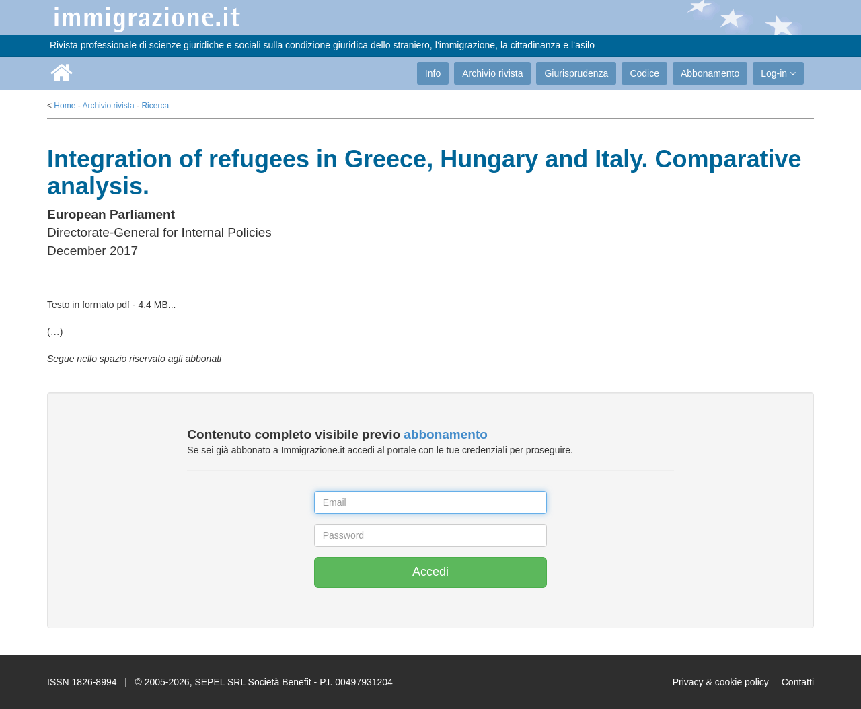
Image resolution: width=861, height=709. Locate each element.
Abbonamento (710, 73)
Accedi (430, 572)
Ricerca (155, 105)
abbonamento (446, 434)
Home (64, 105)
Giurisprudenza (576, 73)
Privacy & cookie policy (721, 682)
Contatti (798, 682)
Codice (644, 73)
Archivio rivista (492, 73)
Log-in (778, 73)
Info (433, 73)
